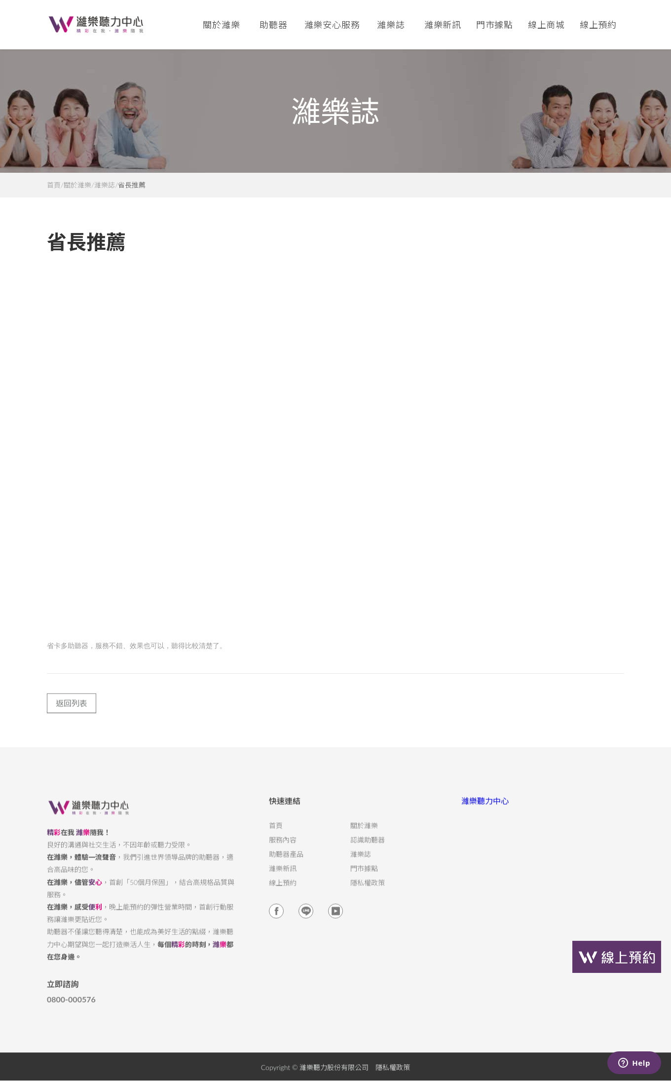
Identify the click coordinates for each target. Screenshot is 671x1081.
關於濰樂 (77, 185)
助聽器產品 (286, 860)
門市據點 (364, 874)
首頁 (54, 185)
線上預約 (598, 24)
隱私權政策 (367, 889)
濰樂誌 (104, 185)
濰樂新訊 (443, 24)
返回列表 (71, 709)
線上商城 (546, 24)
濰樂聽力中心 (485, 806)
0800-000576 (71, 1006)
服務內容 (283, 846)
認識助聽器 (367, 846)
